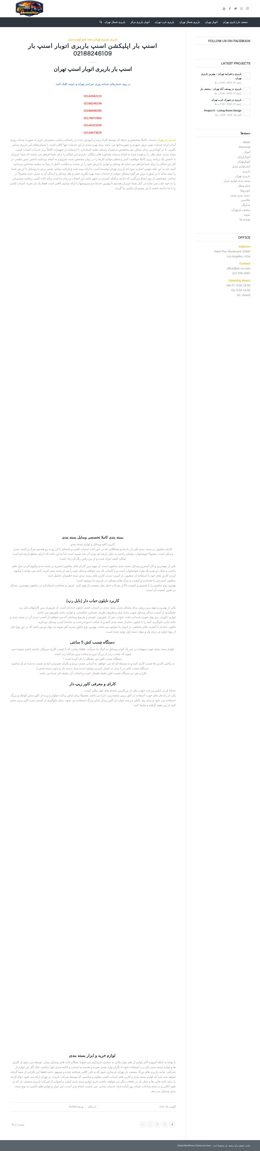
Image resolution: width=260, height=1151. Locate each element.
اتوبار (247, 151)
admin (73, 1106)
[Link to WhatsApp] (241, 8)
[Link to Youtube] (224, 8)
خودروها (245, 190)
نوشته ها (245, 219)
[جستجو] (99, 22)
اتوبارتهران (243, 161)
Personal (244, 147)
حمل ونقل (244, 185)
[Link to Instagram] (247, 8)
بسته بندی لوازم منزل (80, 39)
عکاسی (245, 200)
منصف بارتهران (241, 209)
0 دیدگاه (92, 1106)
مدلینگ (246, 204)
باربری (113, 39)
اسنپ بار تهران (166, 139)
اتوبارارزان (244, 156)
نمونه (247, 214)
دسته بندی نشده (240, 195)
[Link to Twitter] (236, 8)
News (246, 142)
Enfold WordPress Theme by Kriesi (194, 1145)
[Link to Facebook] (230, 8)
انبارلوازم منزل (241, 166)
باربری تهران (101, 39)
